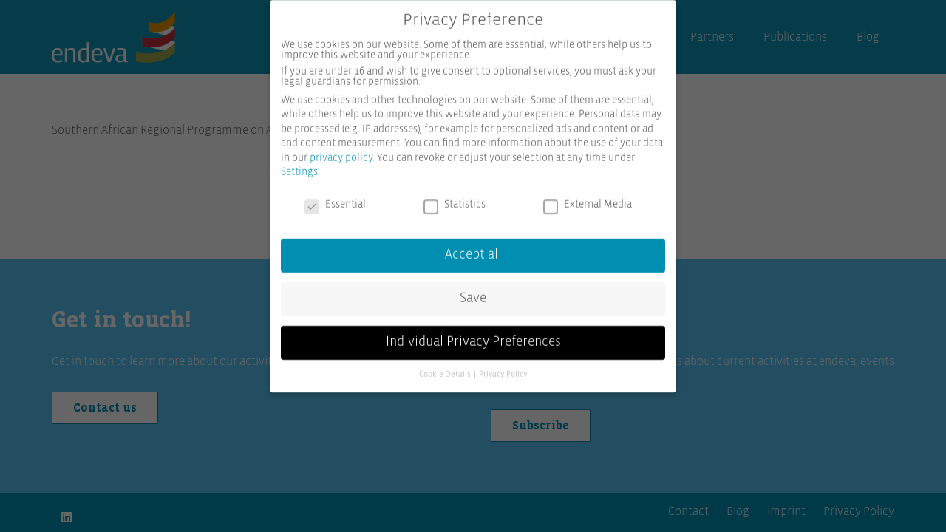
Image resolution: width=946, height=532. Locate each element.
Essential (335, 197)
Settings (299, 165)
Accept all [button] (473, 246)
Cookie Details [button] (445, 366)
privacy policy (341, 150)
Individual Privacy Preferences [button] (473, 334)
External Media (587, 197)
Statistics (454, 197)
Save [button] (473, 290)
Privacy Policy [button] (503, 366)
